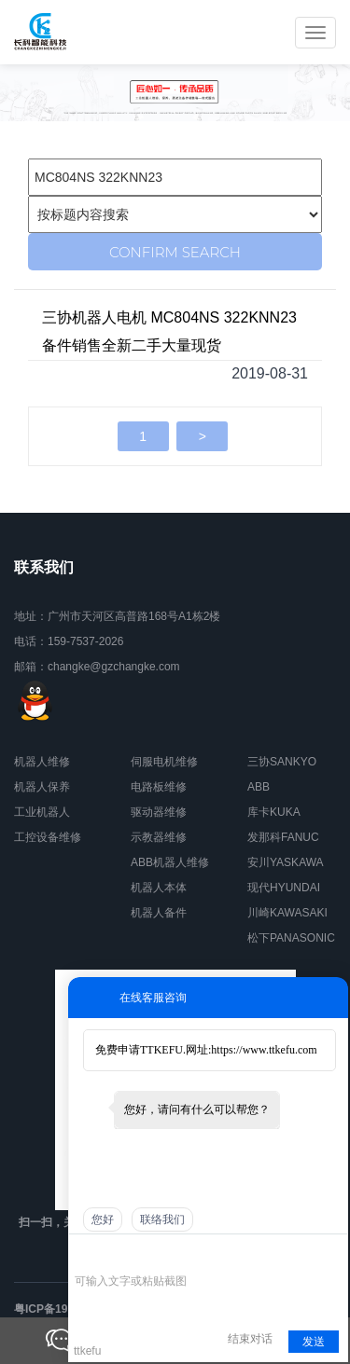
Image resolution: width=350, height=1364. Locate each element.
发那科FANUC (283, 837)
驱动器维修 (159, 812)
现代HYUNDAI (283, 887)
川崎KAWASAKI (287, 912)
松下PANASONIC (291, 937)
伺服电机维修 (164, 761)
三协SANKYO (281, 761)
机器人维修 (42, 761)
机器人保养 (42, 786)
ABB (258, 786)
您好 (102, 1219)
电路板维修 (159, 786)
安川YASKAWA (285, 862)
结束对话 (250, 1338)
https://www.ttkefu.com (263, 1049)
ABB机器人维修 (170, 862)
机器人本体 (159, 887)
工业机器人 (42, 812)
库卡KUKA (274, 812)
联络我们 (162, 1219)
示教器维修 (159, 837)
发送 (313, 1341)
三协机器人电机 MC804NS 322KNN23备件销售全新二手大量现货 (169, 331)
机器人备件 (159, 912)
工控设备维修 (47, 837)
